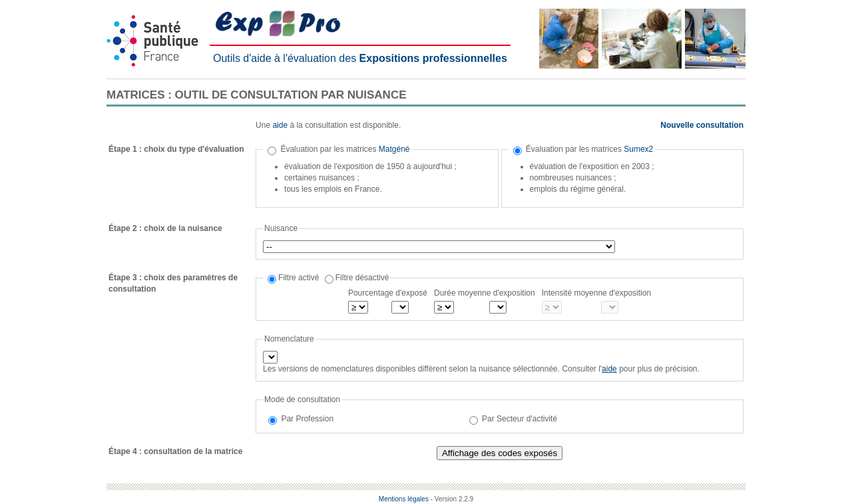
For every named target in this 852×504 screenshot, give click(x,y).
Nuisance (281, 228)
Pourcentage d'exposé (387, 293)
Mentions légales (404, 499)
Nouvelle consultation (702, 125)
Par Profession (307, 418)
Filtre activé (298, 277)
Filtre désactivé (362, 277)
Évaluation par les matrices (344, 149)
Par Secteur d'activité (519, 418)
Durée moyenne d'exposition (484, 293)
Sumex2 (638, 149)
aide (280, 125)
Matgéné (394, 149)
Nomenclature (289, 339)
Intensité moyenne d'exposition (596, 293)
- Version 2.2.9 (452, 499)
